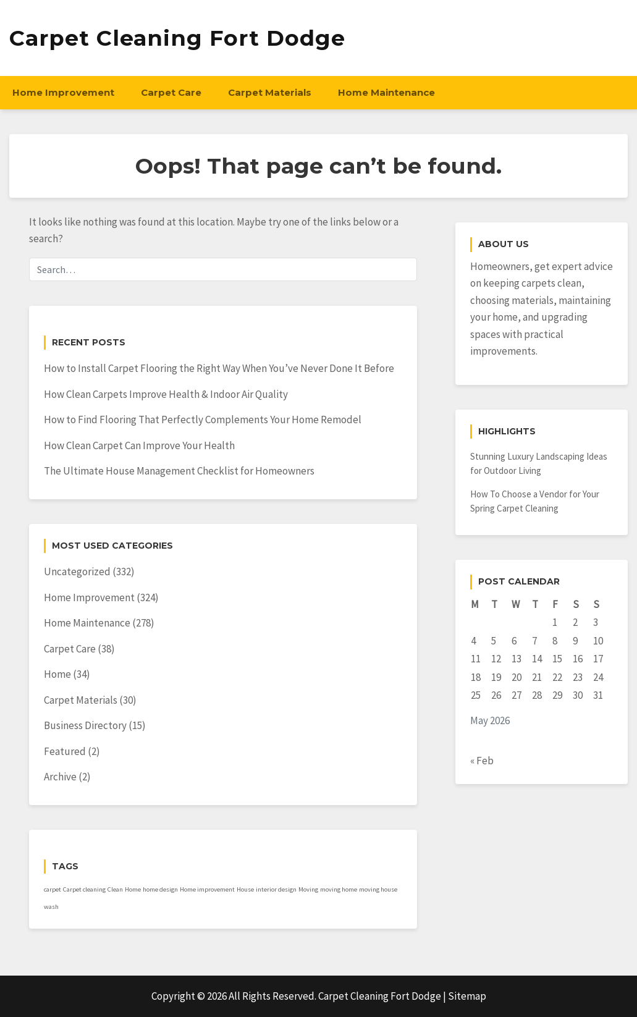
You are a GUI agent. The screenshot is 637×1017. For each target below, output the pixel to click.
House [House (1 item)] (245, 889)
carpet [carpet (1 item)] (52, 889)
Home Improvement (63, 92)
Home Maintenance (386, 92)
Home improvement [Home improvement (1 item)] (207, 889)
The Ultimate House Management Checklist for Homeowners (179, 471)
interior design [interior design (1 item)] (276, 889)
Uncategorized (77, 571)
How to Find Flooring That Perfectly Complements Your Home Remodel (202, 419)
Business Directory (85, 725)
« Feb (482, 760)
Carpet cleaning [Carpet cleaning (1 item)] (84, 889)
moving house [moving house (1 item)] (378, 889)
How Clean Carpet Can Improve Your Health (139, 445)
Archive (60, 776)
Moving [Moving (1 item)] (308, 889)
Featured (65, 751)
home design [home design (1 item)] (160, 889)
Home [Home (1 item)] (133, 889)
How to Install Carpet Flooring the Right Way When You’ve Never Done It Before (219, 368)
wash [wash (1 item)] (51, 907)
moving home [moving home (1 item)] (338, 889)
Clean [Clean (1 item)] (115, 889)
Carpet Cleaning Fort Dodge (177, 38)
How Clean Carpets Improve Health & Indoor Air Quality (166, 394)
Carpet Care (171, 92)
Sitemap (467, 996)
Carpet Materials (269, 92)
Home (57, 674)
